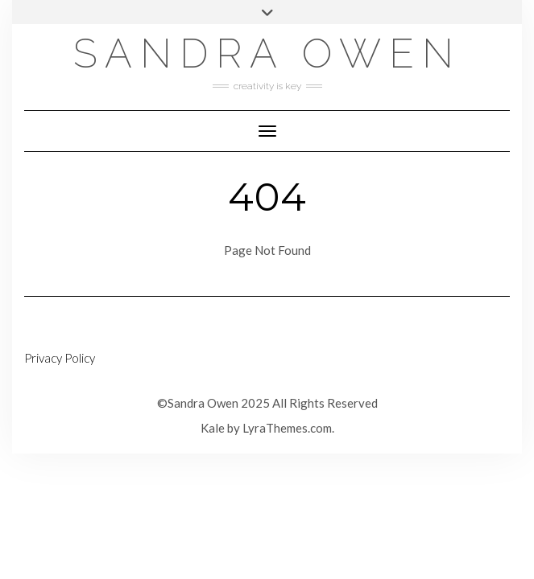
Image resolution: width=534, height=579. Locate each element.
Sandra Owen (267, 53)
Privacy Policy (59, 358)
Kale (213, 428)
